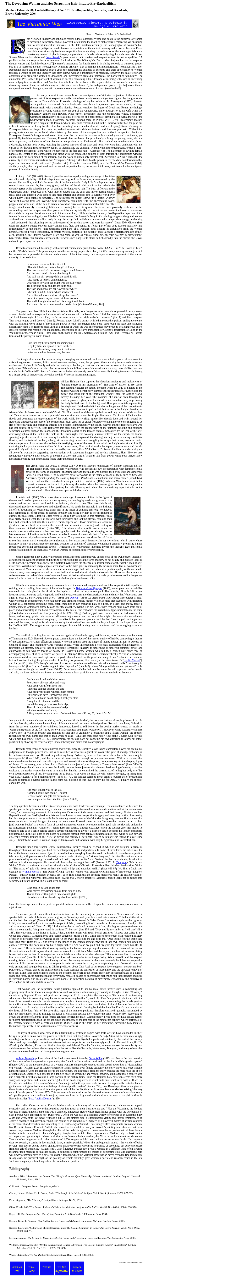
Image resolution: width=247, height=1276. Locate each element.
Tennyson (121, 862)
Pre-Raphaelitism (123, 34)
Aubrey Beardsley (26, 1058)
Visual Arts (99, 34)
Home (88, 34)
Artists (110, 34)
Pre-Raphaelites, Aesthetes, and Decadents (99, 10)
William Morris (30, 871)
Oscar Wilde (95, 1058)
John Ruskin (53, 57)
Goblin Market (132, 660)
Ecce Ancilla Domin (40, 1098)
